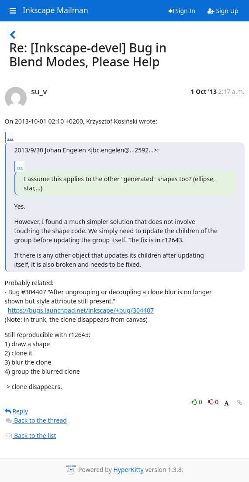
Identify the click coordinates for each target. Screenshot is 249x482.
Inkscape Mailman (55, 10)
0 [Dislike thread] (213, 402)
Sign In (182, 11)
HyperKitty (128, 470)
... (10, 137)
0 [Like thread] (198, 402)
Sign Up (223, 11)
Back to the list (30, 435)
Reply (16, 411)
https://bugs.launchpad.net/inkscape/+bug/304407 (81, 310)
